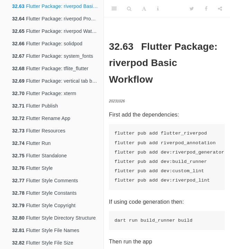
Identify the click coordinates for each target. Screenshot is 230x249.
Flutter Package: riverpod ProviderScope (57, 18)
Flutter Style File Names (45, 230)
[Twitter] (191, 8)
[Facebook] (206, 8)
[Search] (129, 8)
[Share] (220, 8)
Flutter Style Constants (44, 193)
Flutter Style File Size (42, 243)
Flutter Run (31, 143)
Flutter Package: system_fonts (52, 56)
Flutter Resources (38, 130)
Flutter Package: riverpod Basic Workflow (57, 6)
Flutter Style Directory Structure (54, 218)
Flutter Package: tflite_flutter (50, 68)
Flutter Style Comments (45, 180)
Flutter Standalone (39, 155)
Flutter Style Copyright (43, 205)
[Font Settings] (144, 8)
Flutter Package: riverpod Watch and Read (57, 31)
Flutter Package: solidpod (47, 43)
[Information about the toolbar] (158, 8)
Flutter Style (32, 168)
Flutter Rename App (41, 118)
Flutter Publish (35, 106)
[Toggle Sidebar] (114, 8)
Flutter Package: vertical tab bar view (57, 81)
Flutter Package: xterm (44, 93)
